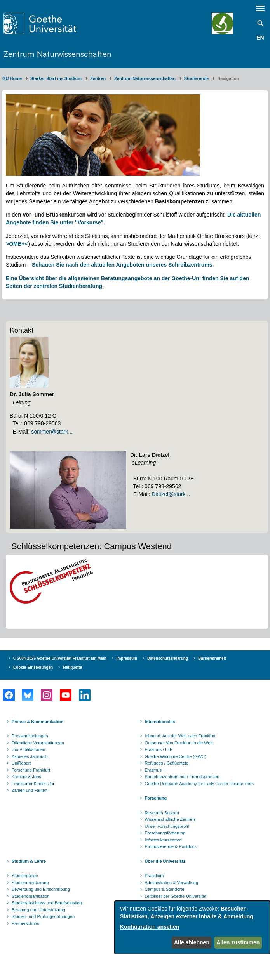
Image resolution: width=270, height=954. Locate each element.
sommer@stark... (52, 431)
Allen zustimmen (238, 942)
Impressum (127, 658)
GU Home (12, 78)
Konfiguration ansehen (149, 927)
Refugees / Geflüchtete (167, 763)
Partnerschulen (26, 923)
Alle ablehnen (191, 942)
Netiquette (72, 667)
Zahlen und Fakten (29, 790)
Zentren (98, 78)
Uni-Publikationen (28, 749)
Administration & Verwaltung (172, 882)
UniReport (21, 763)
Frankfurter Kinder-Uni (33, 783)
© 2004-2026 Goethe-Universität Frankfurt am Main (59, 658)
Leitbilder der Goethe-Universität (175, 896)
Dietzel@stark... (171, 494)
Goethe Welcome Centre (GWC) (175, 756)
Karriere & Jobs (26, 776)
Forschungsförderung (165, 833)
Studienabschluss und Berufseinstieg (47, 902)
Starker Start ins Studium (56, 78)
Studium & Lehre (29, 861)
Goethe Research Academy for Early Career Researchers (199, 783)
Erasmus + (155, 770)
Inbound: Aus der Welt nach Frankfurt (180, 736)
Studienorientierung (30, 882)
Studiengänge (25, 875)
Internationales (160, 721)
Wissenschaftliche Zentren (170, 819)
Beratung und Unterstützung (38, 909)
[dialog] (192, 927)
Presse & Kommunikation (37, 721)
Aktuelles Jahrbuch (30, 756)
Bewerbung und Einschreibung (41, 889)
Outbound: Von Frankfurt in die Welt (179, 743)
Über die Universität (165, 861)
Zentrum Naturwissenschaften (57, 54)
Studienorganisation (30, 896)
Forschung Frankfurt (31, 770)
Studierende (196, 78)
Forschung (156, 798)
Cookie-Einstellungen (33, 667)
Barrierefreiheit (212, 658)
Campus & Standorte (165, 889)
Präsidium (154, 875)
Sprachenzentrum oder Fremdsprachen (182, 776)
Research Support (162, 812)
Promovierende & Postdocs (171, 846)
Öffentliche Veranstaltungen (38, 743)
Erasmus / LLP (159, 749)
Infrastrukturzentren (163, 840)
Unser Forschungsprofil (167, 826)
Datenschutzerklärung (167, 658)
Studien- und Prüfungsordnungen (43, 916)
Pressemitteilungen (30, 736)
